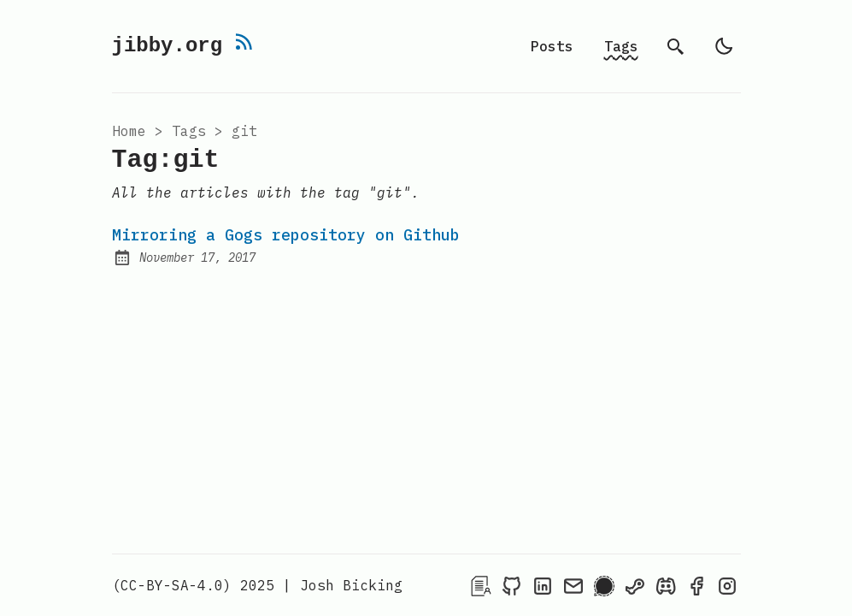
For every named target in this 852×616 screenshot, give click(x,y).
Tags (621, 46)
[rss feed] (248, 30)
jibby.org (173, 44)
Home (129, 131)
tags (189, 131)
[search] (676, 46)
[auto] (723, 46)
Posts (552, 46)
